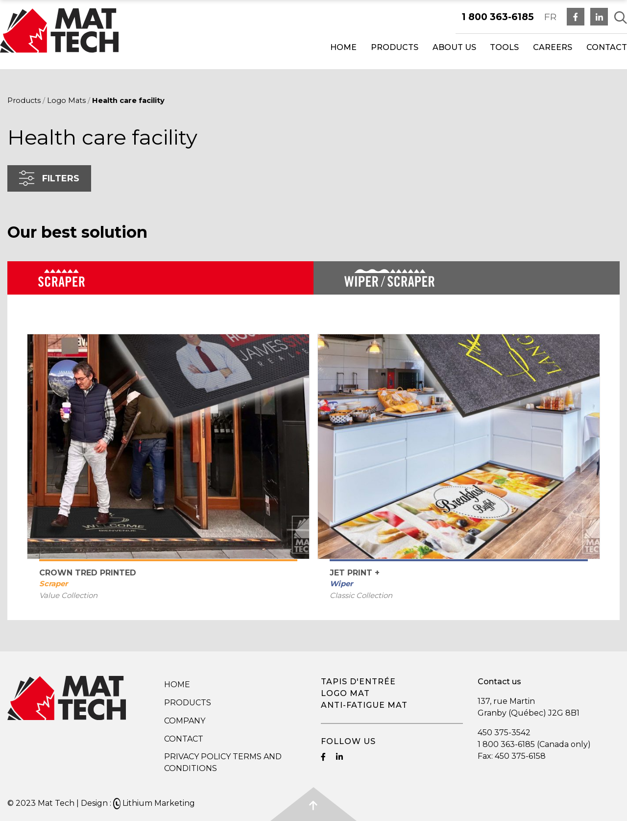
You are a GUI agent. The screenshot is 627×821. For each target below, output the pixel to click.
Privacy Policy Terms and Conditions (223, 762)
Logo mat (345, 693)
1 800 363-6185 (498, 17)
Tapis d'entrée (358, 681)
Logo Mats (66, 100)
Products (394, 47)
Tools (504, 47)
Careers (552, 47)
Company (184, 720)
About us (454, 47)
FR (550, 17)
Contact (606, 47)
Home (343, 47)
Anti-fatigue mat (364, 705)
